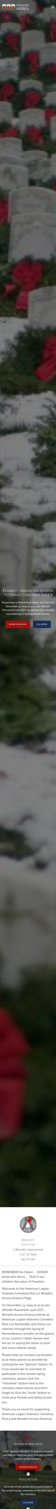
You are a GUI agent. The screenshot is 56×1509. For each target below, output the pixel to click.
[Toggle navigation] (53, 7)
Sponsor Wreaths (17, 624)
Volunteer (42, 624)
